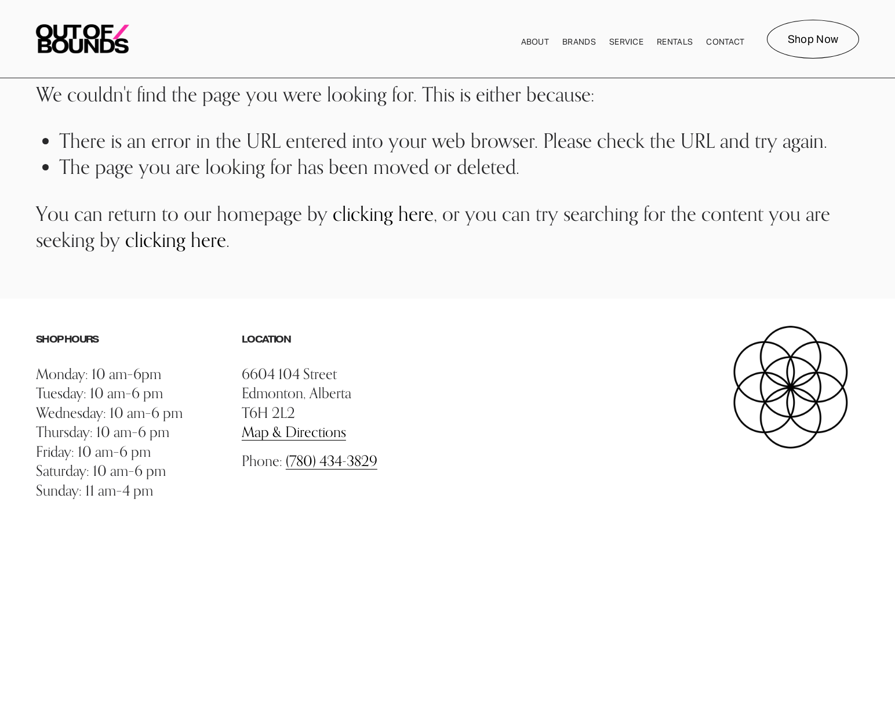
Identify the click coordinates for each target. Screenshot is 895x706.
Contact (725, 42)
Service (626, 42)
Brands (579, 42)
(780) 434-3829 (331, 461)
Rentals (675, 42)
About (535, 42)
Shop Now (813, 39)
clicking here (383, 213)
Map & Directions (294, 432)
